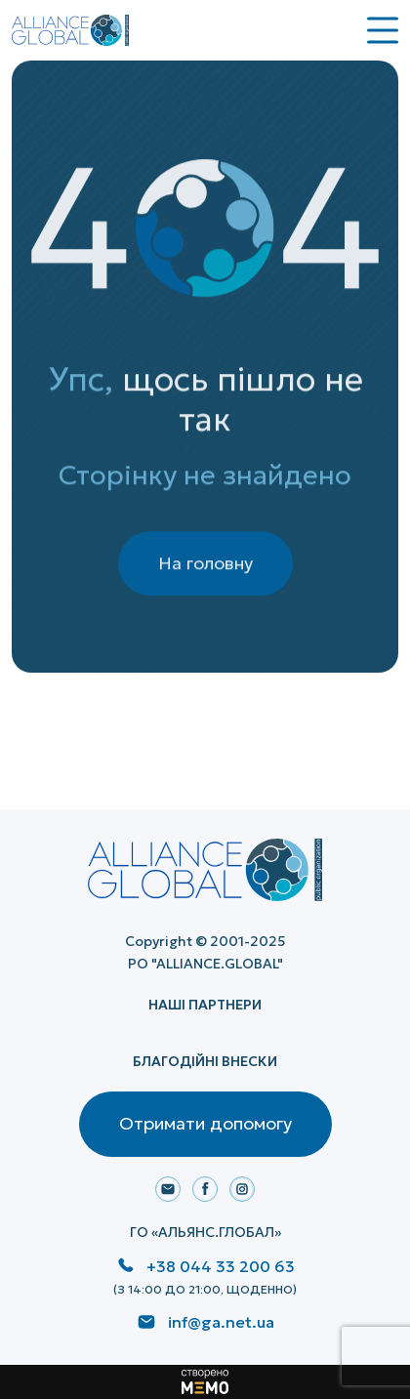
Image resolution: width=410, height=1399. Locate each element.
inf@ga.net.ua (221, 1322)
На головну (205, 573)
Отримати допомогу (205, 1123)
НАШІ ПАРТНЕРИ (205, 1004)
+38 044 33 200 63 (220, 1266)
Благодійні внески (205, 1061)
